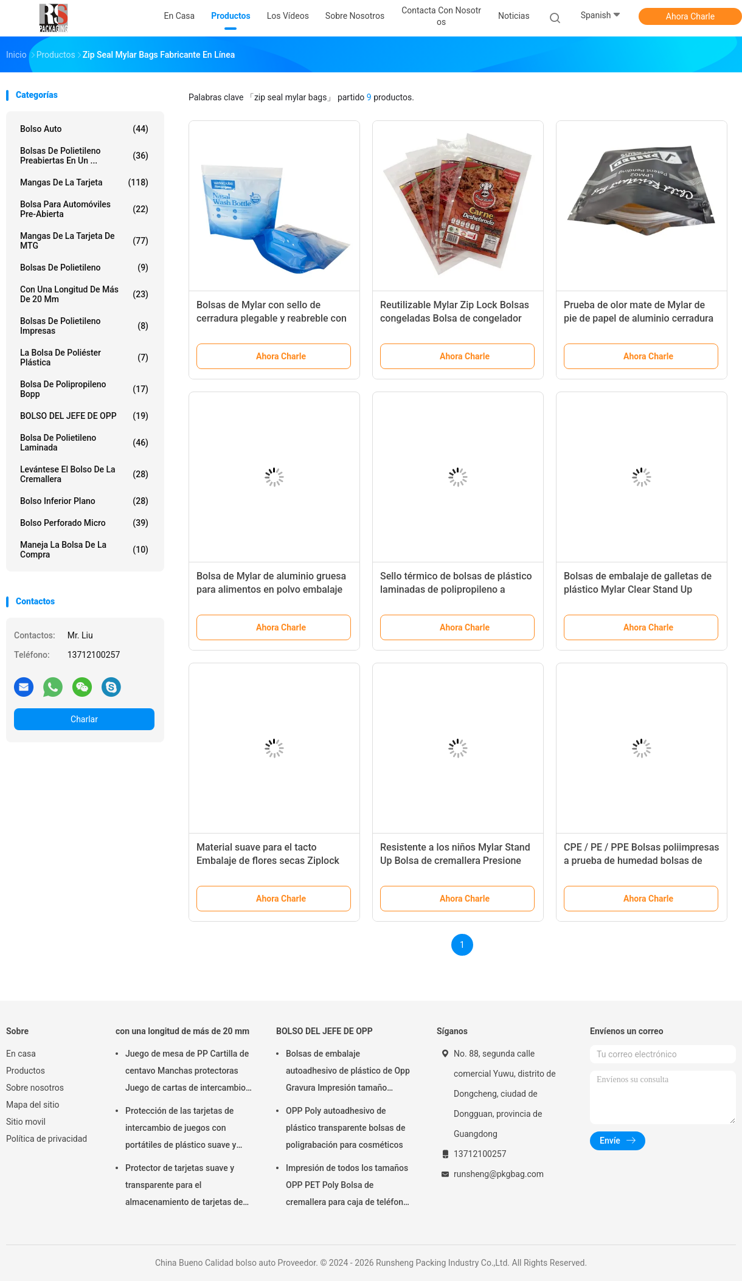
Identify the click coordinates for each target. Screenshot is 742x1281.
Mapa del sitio (33, 1105)
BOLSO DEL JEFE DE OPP (84, 416)
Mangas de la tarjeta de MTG (84, 240)
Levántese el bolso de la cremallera (84, 474)
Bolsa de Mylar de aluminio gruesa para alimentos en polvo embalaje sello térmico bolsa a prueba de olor (274, 589)
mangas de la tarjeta (84, 182)
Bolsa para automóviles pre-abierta (84, 209)
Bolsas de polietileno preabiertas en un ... (84, 155)
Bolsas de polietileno (84, 267)
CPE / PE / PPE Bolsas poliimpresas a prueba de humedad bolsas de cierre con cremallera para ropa (641, 860)
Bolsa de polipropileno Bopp (84, 389)
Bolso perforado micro (84, 523)
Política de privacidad (46, 1139)
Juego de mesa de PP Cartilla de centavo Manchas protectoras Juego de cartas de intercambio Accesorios (187, 1072)
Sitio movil (26, 1122)
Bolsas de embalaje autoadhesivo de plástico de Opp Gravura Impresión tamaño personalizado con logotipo (348, 1072)
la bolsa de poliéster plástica (84, 357)
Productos (25, 1071)
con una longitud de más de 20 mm (84, 294)
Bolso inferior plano (84, 501)
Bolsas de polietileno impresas (84, 326)
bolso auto (84, 129)
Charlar (84, 719)
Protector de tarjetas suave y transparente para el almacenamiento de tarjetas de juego (184, 1186)
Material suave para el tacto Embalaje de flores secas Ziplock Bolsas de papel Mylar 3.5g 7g (267, 860)
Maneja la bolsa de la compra (84, 549)
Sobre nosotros (35, 1088)
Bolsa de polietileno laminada (84, 442)
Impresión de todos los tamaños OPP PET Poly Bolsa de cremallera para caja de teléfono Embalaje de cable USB (347, 1186)
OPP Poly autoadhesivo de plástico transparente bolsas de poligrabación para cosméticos (345, 1128)
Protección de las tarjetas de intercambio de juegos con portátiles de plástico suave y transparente (180, 1129)
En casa (21, 1053)
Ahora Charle (690, 16)
